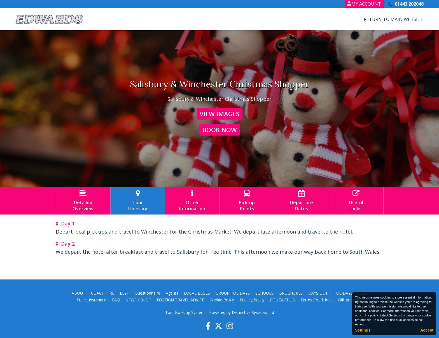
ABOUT (78, 293)
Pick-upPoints (247, 201)
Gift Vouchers (350, 299)
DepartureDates (301, 201)
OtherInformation (192, 201)
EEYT (124, 293)
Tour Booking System (185, 312)
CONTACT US (282, 299)
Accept (426, 330)
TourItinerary (138, 201)
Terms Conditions (316, 299)
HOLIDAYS (343, 293)
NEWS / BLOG (138, 299)
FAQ (116, 299)
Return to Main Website (393, 19)
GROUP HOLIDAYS (233, 293)
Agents (172, 293)
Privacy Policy (252, 299)
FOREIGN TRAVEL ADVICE (180, 299)
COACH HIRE (102, 293)
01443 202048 (409, 4)
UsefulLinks (356, 201)
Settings (362, 330)
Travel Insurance (91, 299)
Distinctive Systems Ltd (253, 312)
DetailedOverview (83, 201)
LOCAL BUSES (197, 293)
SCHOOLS (264, 293)
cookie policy (369, 315)
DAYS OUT (318, 293)
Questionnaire (147, 293)
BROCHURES (291, 293)
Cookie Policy (222, 299)
